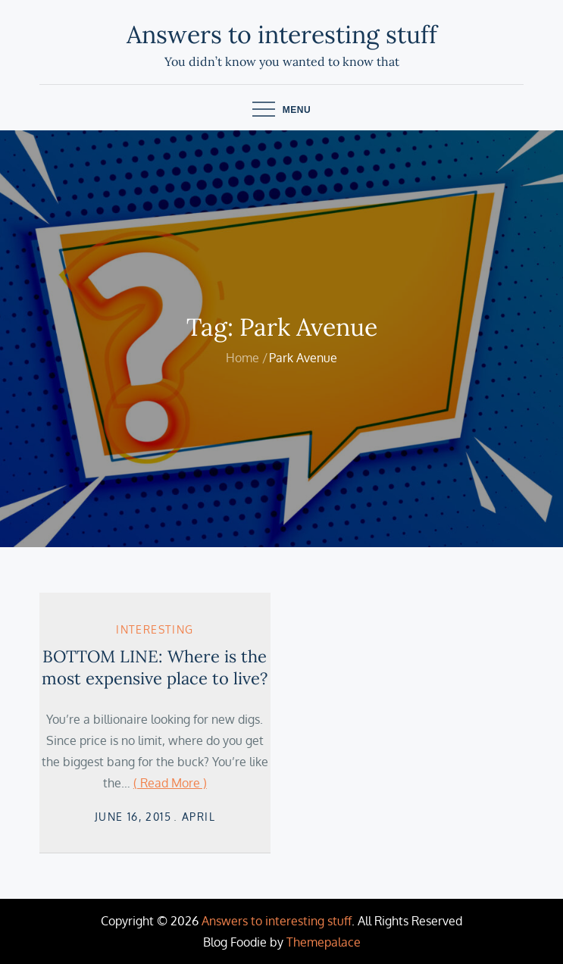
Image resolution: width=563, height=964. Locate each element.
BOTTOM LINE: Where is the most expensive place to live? (154, 667)
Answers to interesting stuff (282, 34)
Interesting (154, 629)
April (198, 816)
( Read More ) (170, 782)
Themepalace (323, 942)
